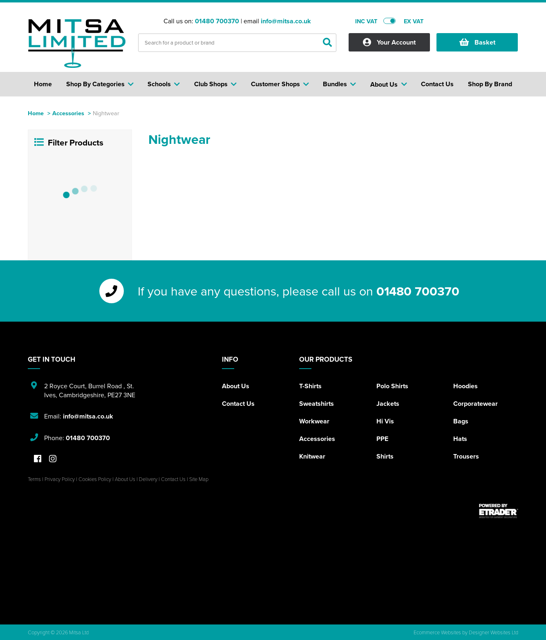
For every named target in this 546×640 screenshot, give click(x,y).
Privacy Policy (60, 479)
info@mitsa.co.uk (286, 21)
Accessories (68, 113)
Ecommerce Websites (437, 632)
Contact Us (238, 403)
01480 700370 (217, 21)
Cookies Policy (94, 479)
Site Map (198, 479)
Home (36, 113)
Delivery (148, 479)
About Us (235, 386)
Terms (34, 479)
